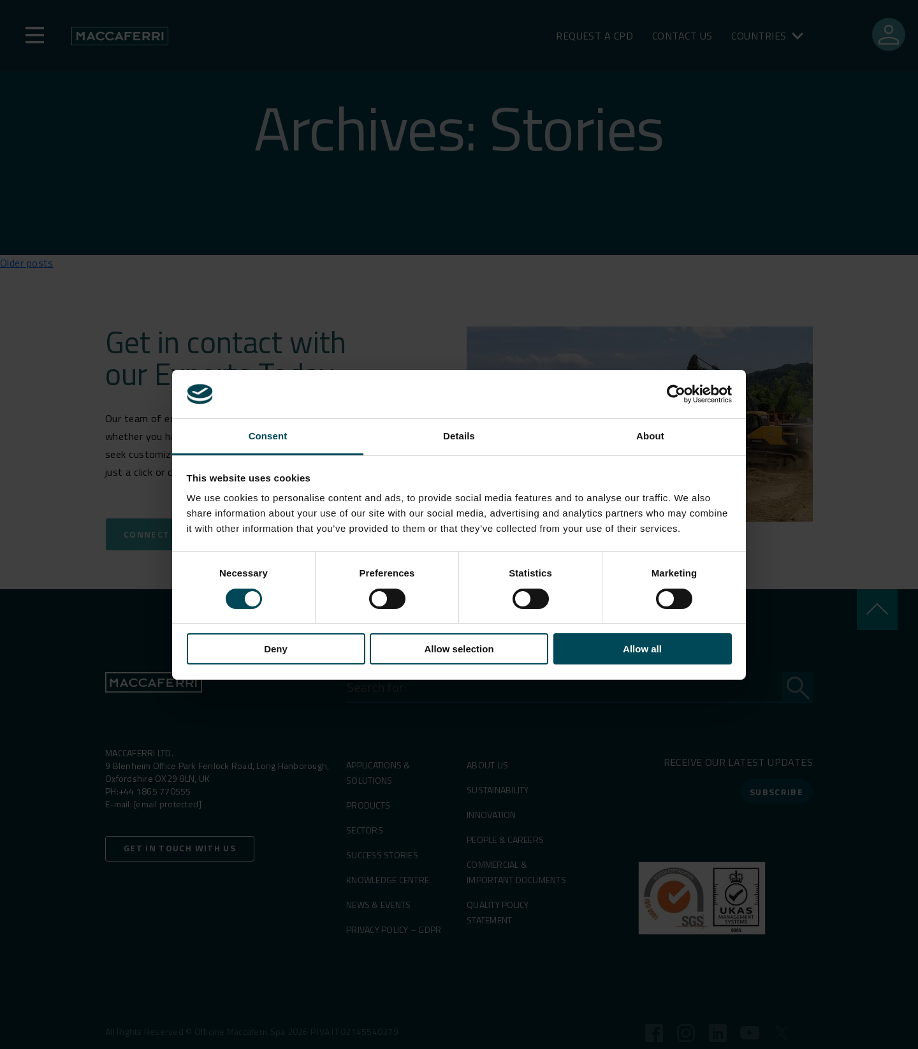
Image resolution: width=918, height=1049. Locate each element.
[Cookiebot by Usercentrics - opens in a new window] (676, 394)
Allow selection (458, 648)
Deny (276, 648)
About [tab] (650, 435)
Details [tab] (459, 435)
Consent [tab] (268, 435)
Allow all (642, 648)
